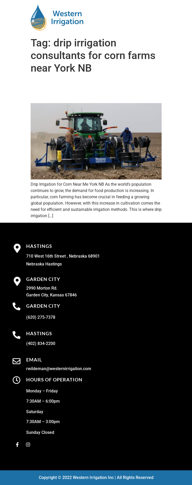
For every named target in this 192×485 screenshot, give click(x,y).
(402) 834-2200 (40, 343)
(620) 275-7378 (40, 317)
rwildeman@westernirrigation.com (58, 368)
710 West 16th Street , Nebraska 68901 (63, 256)
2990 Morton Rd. (41, 288)
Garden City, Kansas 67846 (51, 294)
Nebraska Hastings (44, 264)
